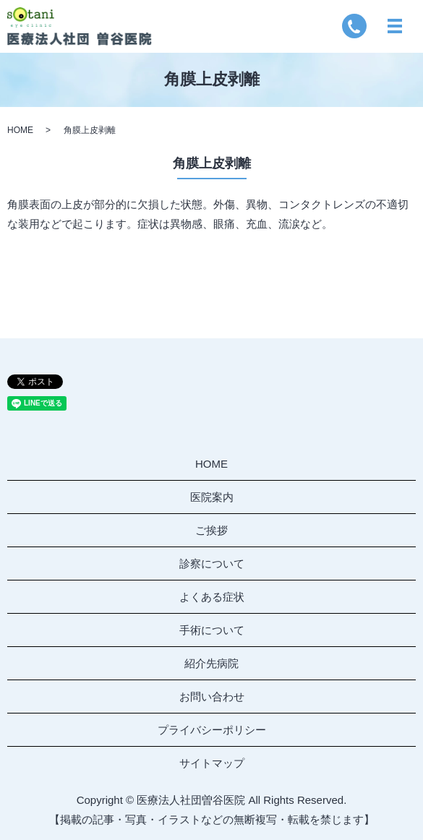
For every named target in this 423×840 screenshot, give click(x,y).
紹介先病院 (211, 663)
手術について (211, 630)
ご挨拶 (211, 530)
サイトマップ (211, 763)
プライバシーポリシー (212, 730)
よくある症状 (211, 597)
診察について (211, 563)
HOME (20, 130)
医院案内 (212, 497)
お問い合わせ (211, 696)
